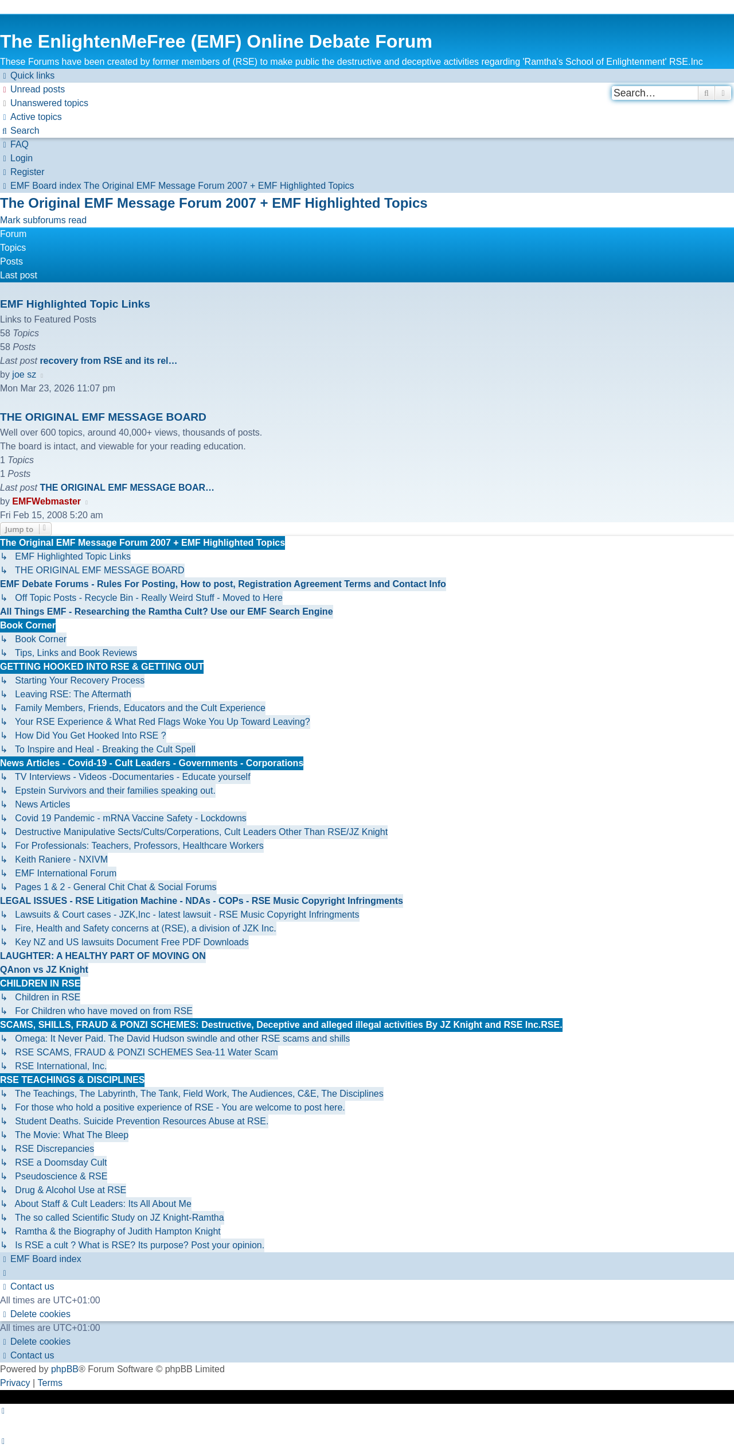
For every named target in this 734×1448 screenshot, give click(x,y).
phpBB (65, 1369)
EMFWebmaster (46, 501)
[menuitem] (32, 89)
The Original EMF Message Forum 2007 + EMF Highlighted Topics (214, 203)
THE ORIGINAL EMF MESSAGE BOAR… (127, 487)
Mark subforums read (43, 220)
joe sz (24, 374)
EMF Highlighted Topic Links (75, 304)
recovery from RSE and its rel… (108, 361)
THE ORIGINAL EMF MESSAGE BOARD (103, 417)
